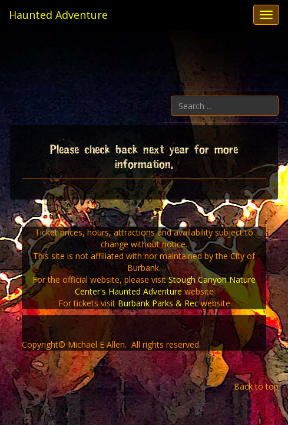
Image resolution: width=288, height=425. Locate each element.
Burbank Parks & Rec (158, 303)
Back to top (256, 386)
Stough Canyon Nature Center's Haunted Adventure (165, 285)
